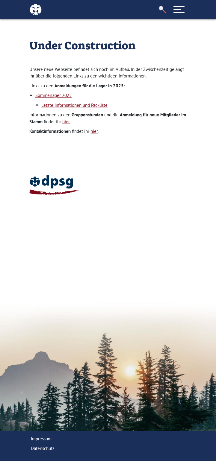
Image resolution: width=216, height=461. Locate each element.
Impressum (41, 439)
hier (94, 131)
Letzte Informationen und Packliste (74, 105)
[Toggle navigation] (179, 9)
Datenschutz (43, 448)
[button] (162, 9)
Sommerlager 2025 (53, 95)
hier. (66, 121)
